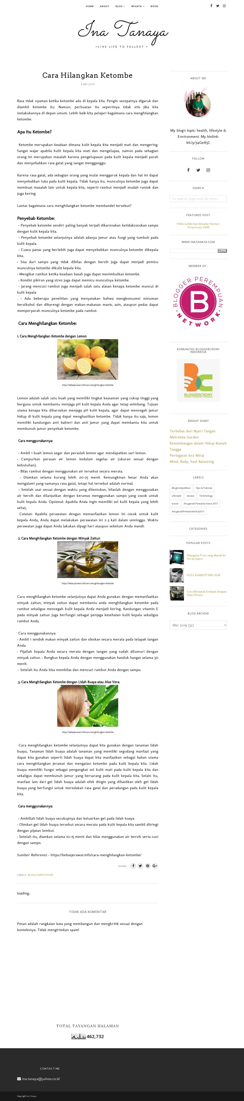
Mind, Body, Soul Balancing (192, 461)
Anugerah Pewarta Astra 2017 (201, 503)
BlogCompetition (40, 875)
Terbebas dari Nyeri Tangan (192, 431)
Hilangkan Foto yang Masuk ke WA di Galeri (206, 557)
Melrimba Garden (184, 437)
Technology (206, 495)
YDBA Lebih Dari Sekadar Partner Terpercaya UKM (198, 225)
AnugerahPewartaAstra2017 (188, 511)
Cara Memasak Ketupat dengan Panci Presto (206, 593)
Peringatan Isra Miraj (187, 455)
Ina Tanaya (122, 31)
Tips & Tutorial (204, 488)
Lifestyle (176, 495)
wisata (190, 495)
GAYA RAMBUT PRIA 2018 (203, 575)
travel (175, 503)
